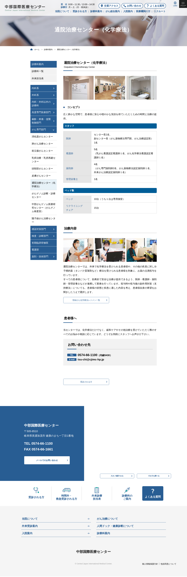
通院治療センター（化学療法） (43, 185)
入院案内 (128, 11)
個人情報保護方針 (150, 564)
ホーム (36, 49)
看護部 (35, 249)
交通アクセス (111, 5)
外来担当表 (38, 78)
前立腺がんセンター (42, 150)
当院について (62, 11)
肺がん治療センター (42, 143)
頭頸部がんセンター (42, 168)
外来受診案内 (30, 526)
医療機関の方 (143, 11)
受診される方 (80, 11)
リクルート (160, 11)
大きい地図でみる (117, 475)
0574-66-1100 (95, 355)
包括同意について (168, 564)
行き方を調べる (154, 475)
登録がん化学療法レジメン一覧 (86, 300)
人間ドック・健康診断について (115, 526)
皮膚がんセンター (41, 175)
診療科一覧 (38, 71)
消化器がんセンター (42, 136)
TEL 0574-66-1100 (38, 444)
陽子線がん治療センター (43, 220)
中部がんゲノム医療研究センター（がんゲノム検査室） (43, 208)
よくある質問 (157, 5)
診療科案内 (96, 11)
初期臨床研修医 (40, 243)
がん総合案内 (113, 11)
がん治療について (107, 519)
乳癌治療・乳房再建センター (43, 160)
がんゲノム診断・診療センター (43, 195)
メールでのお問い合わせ (47, 461)
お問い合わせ (134, 5)
